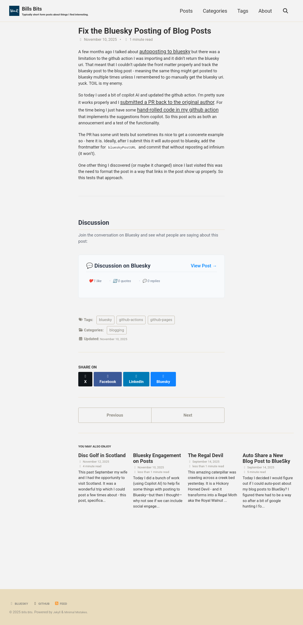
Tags (240, 11)
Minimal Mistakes (82, 612)
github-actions (131, 368)
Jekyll (59, 612)
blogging (116, 378)
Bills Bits (62, 12)
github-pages (161, 368)
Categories (212, 11)
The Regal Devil (205, 505)
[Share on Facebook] (110, 425)
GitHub (45, 603)
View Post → (204, 313)
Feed (67, 603)
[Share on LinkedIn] (140, 425)
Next (188, 460)
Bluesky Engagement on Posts (157, 507)
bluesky (105, 368)
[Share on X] (86, 425)
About (263, 11)
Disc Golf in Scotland (102, 505)
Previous (115, 460)
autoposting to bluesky (177, 52)
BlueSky (20, 603)
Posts (183, 11)
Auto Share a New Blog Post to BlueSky (266, 507)
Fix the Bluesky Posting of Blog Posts (144, 31)
